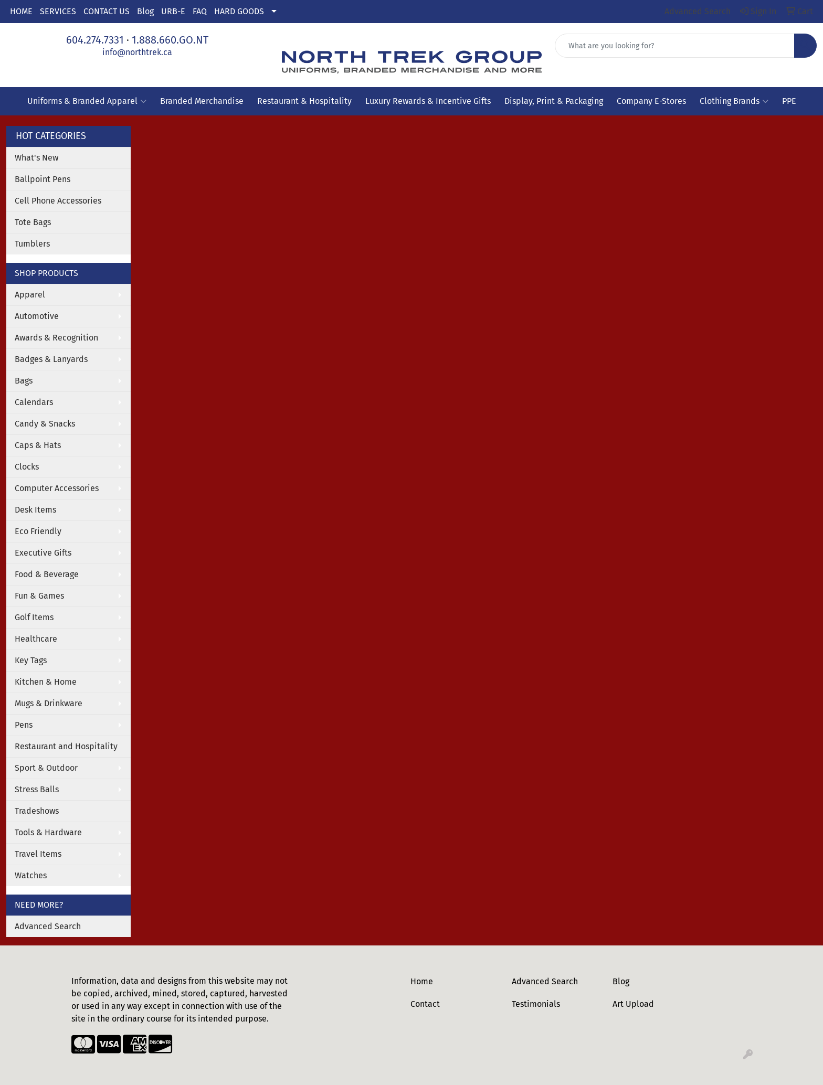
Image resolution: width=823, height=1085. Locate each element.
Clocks (27, 467)
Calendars (34, 402)
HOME (21, 11)
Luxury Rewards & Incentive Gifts (428, 101)
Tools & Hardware (48, 832)
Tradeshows (37, 811)
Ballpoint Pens (42, 179)
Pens (24, 725)
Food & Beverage (47, 574)
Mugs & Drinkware (48, 703)
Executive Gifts (43, 553)
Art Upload (633, 1004)
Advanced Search (48, 926)
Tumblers (32, 244)
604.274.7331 (95, 40)
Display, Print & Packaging (553, 101)
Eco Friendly (38, 531)
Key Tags (31, 660)
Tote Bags (33, 222)
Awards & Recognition (56, 338)
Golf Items (34, 617)
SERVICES (58, 11)
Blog (145, 11)
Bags (24, 381)
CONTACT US (106, 11)
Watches (31, 875)
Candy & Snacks (45, 424)
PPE (789, 101)
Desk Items (35, 510)
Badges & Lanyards (51, 359)
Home (421, 981)
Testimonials (536, 1004)
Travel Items (38, 854)
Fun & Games (39, 596)
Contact (425, 1004)
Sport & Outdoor (46, 768)
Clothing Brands (734, 101)
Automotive (37, 316)
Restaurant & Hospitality (304, 101)
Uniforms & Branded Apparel (86, 101)
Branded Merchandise (202, 101)
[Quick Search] (675, 46)
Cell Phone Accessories (58, 201)
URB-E (173, 11)
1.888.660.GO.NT (170, 40)
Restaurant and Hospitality (66, 746)
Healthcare (36, 639)
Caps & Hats (38, 445)
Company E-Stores (651, 101)
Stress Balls (37, 789)
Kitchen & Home (46, 682)
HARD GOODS (239, 11)
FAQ (200, 11)
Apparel (30, 295)
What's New (36, 158)
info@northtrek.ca (137, 52)
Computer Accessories (57, 488)
